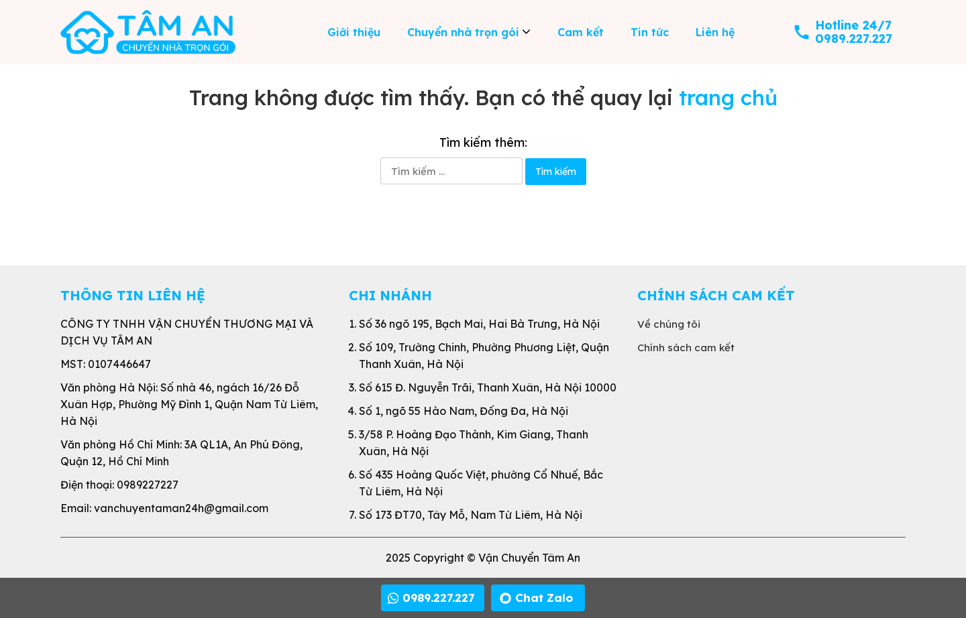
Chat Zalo (544, 598)
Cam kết (580, 32)
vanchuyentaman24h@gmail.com (181, 508)
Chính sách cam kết (686, 347)
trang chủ (728, 97)
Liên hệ (715, 32)
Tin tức (650, 32)
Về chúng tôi (668, 324)
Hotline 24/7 (853, 25)
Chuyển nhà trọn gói (463, 32)
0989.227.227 (853, 38)
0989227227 (147, 484)
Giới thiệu (353, 32)
